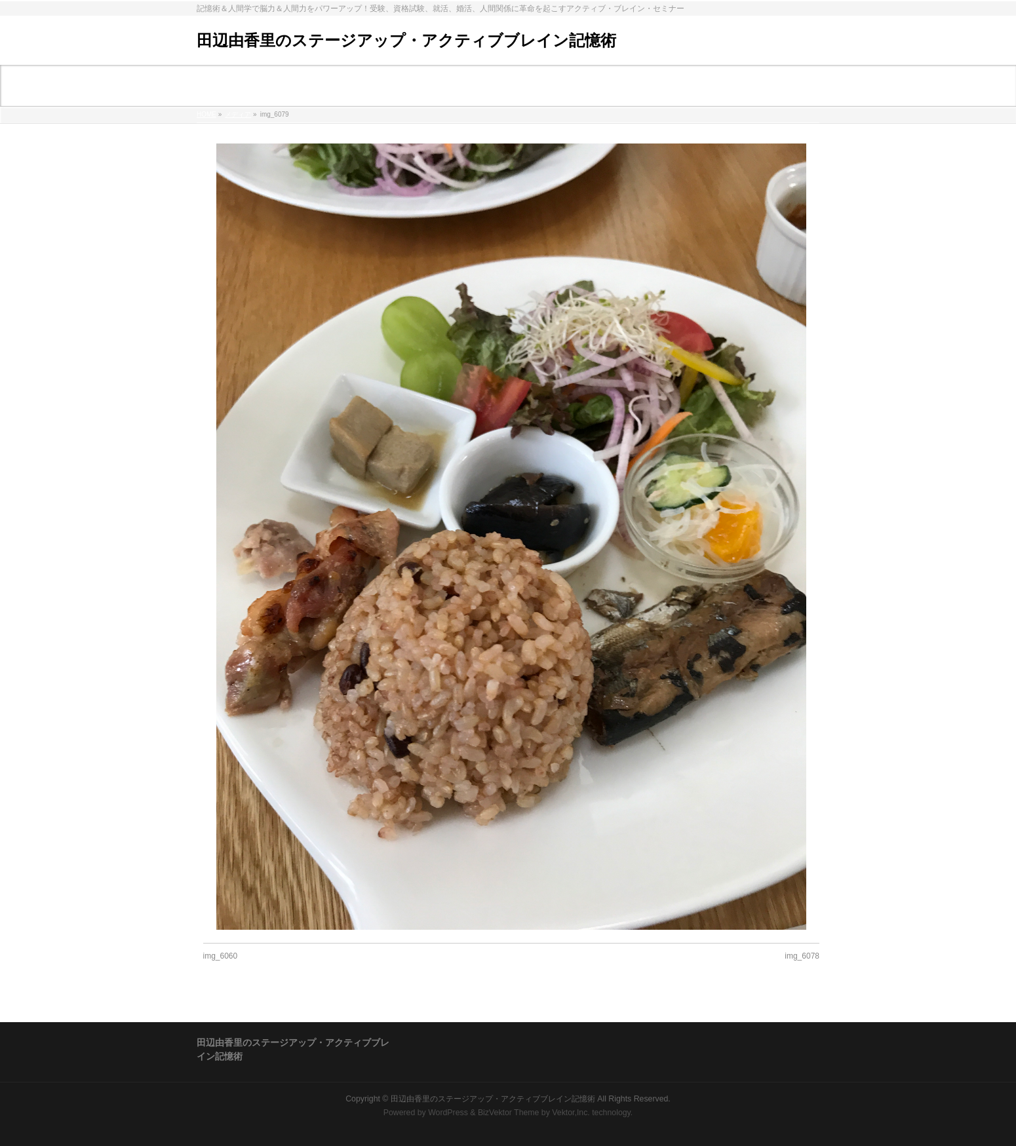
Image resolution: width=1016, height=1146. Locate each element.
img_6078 (802, 956)
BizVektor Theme (508, 1112)
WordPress (448, 1112)
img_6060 (220, 956)
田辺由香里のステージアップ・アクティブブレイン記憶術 (406, 40)
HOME (206, 114)
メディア (238, 114)
